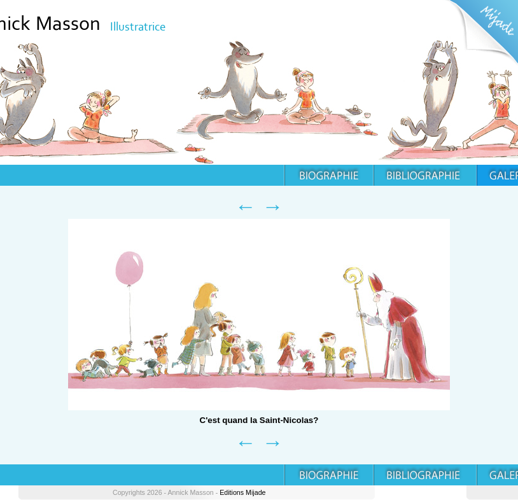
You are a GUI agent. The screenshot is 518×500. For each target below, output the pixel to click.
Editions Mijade (242, 492)
